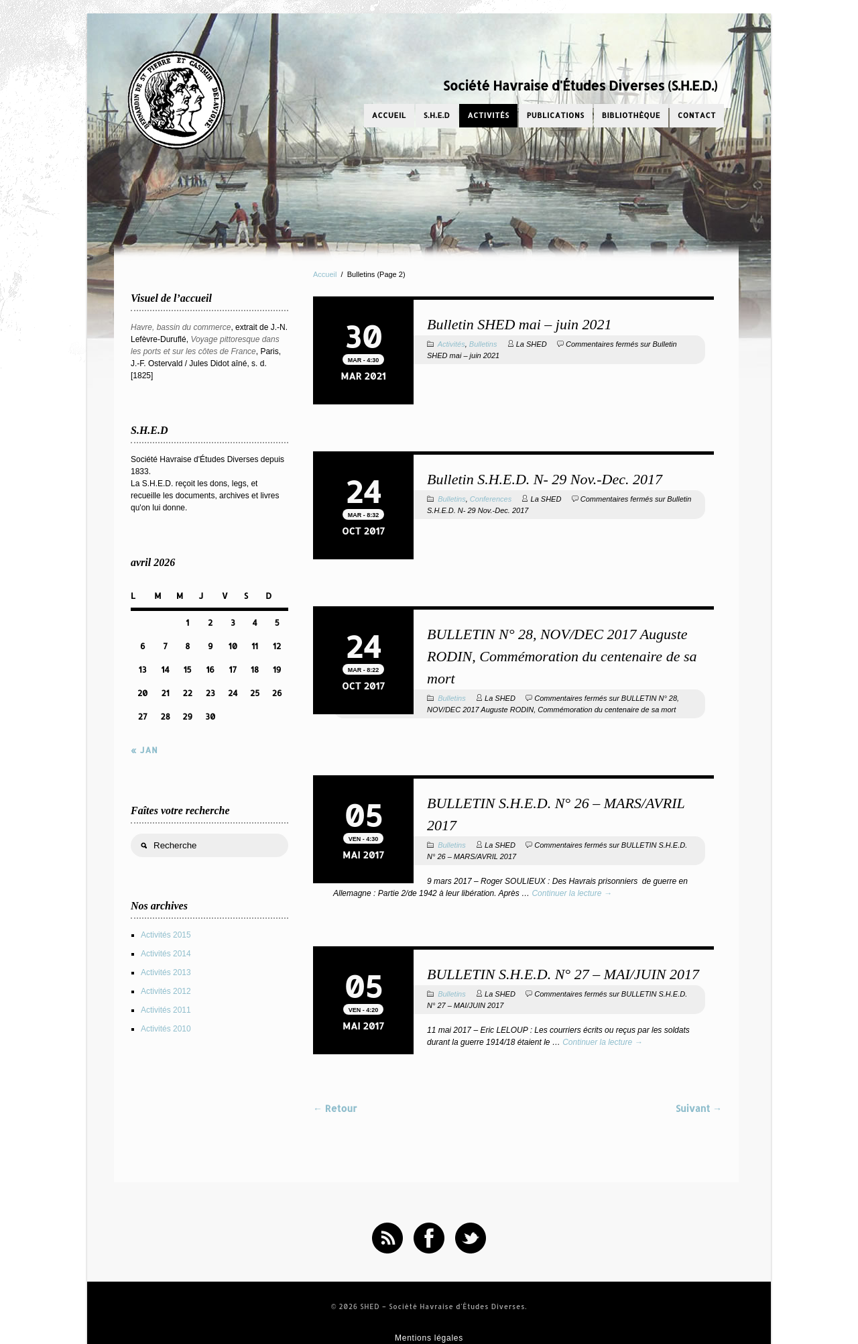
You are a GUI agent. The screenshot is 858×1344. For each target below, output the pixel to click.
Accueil (389, 115)
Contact (697, 115)
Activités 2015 (166, 935)
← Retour (335, 1108)
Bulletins (483, 344)
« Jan (144, 750)
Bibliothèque (631, 115)
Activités (488, 115)
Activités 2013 (166, 972)
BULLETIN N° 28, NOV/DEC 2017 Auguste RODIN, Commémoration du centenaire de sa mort (561, 656)
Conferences (490, 499)
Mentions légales (429, 1338)
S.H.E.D (437, 115)
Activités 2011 (166, 1010)
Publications (556, 115)
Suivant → (699, 1108)
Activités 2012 (166, 991)
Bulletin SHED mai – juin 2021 (519, 324)
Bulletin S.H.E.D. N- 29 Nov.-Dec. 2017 (544, 479)
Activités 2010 (166, 1028)
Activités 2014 (166, 953)
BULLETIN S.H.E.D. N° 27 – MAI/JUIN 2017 (563, 974)
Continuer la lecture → (571, 893)
